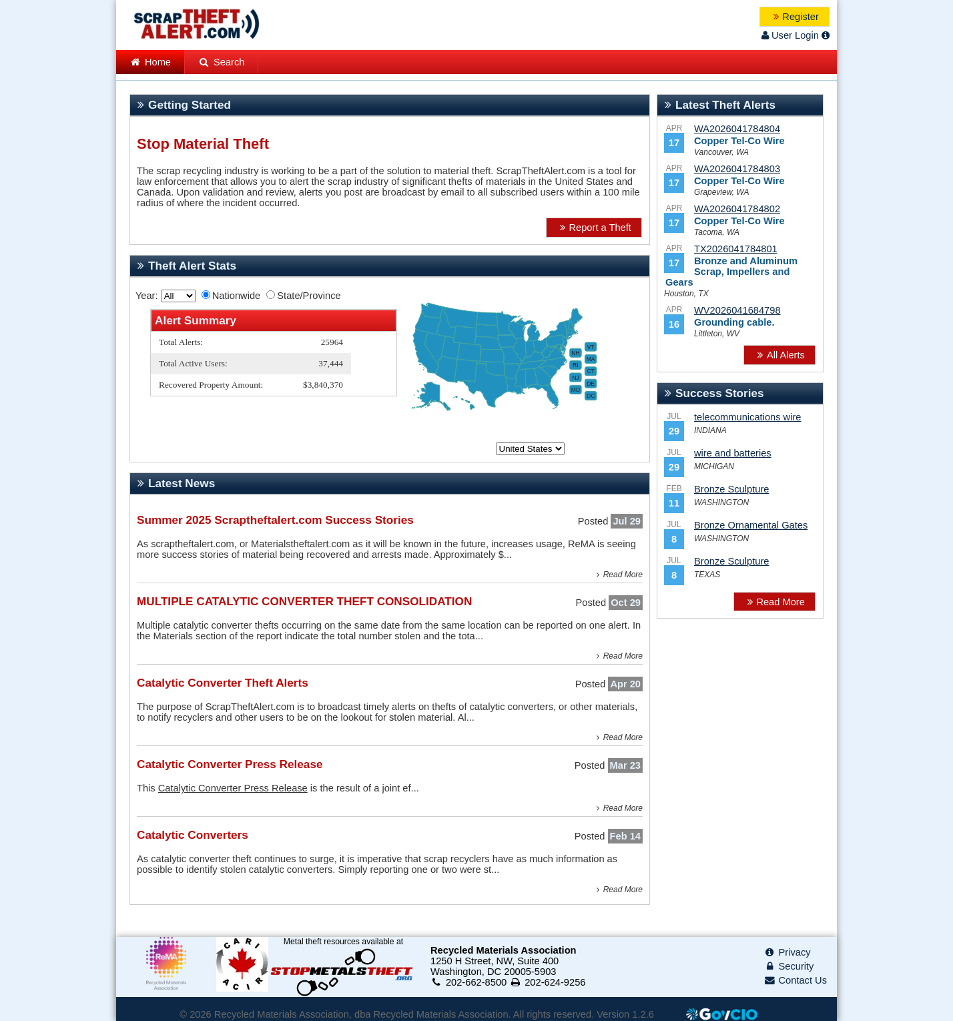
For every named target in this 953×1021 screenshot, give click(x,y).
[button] (794, 17)
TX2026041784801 (735, 249)
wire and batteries (732, 453)
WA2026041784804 (737, 128)
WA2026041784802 (737, 209)
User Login (789, 35)
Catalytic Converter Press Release (233, 788)
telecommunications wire (747, 417)
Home (150, 62)
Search (221, 62)
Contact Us (795, 980)
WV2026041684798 (737, 310)
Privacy (787, 952)
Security (788, 966)
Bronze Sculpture (731, 489)
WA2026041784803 (737, 168)
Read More (618, 574)
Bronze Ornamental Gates (751, 525)
